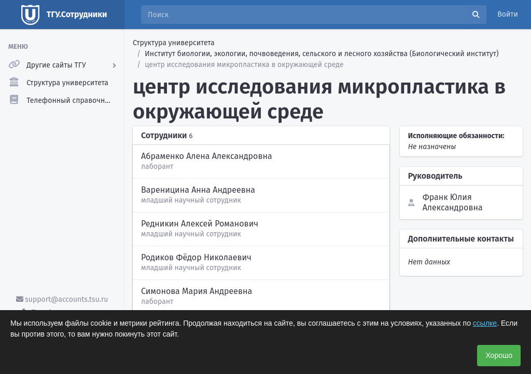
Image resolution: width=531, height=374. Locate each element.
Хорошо (498, 355)
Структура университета (174, 42)
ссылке (485, 323)
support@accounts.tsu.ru (62, 299)
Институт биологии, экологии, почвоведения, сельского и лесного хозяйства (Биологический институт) (321, 53)
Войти (507, 14)
